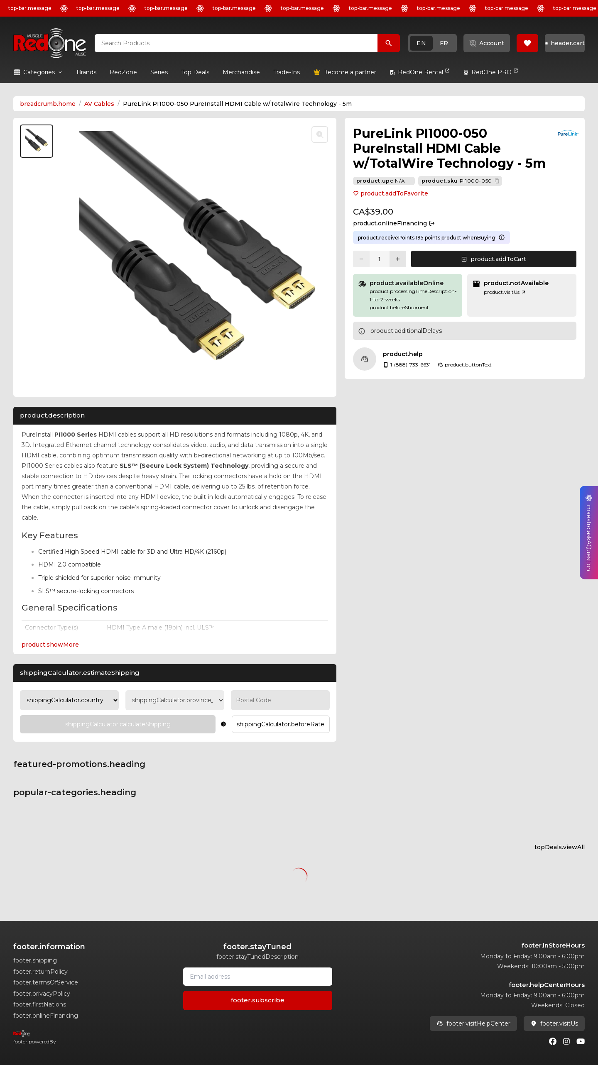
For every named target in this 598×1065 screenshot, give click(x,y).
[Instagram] (566, 1041)
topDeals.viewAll (559, 847)
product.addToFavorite (390, 193)
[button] (432, 43)
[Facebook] (552, 1041)
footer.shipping (35, 960)
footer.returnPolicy (40, 971)
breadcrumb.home (48, 103)
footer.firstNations (39, 1004)
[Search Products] (388, 43)
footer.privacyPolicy (41, 993)
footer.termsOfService (45, 982)
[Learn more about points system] (501, 237)
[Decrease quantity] (361, 259)
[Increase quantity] (398, 259)
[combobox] (236, 43)
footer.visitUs (554, 1023)
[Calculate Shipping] (118, 724)
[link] (86, 72)
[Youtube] (580, 1041)
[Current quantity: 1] (380, 259)
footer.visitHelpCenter (473, 1023)
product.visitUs (505, 292)
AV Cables (99, 103)
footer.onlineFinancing (45, 1015)
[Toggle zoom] (319, 134)
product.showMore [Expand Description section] (50, 644)
